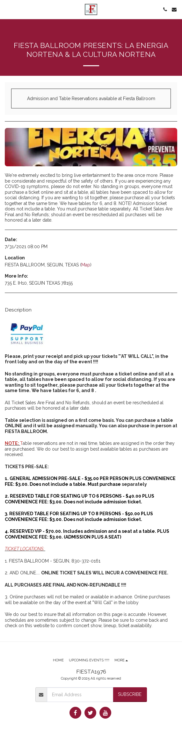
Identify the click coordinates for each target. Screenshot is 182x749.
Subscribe (130, 694)
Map (85, 264)
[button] (7, 9)
